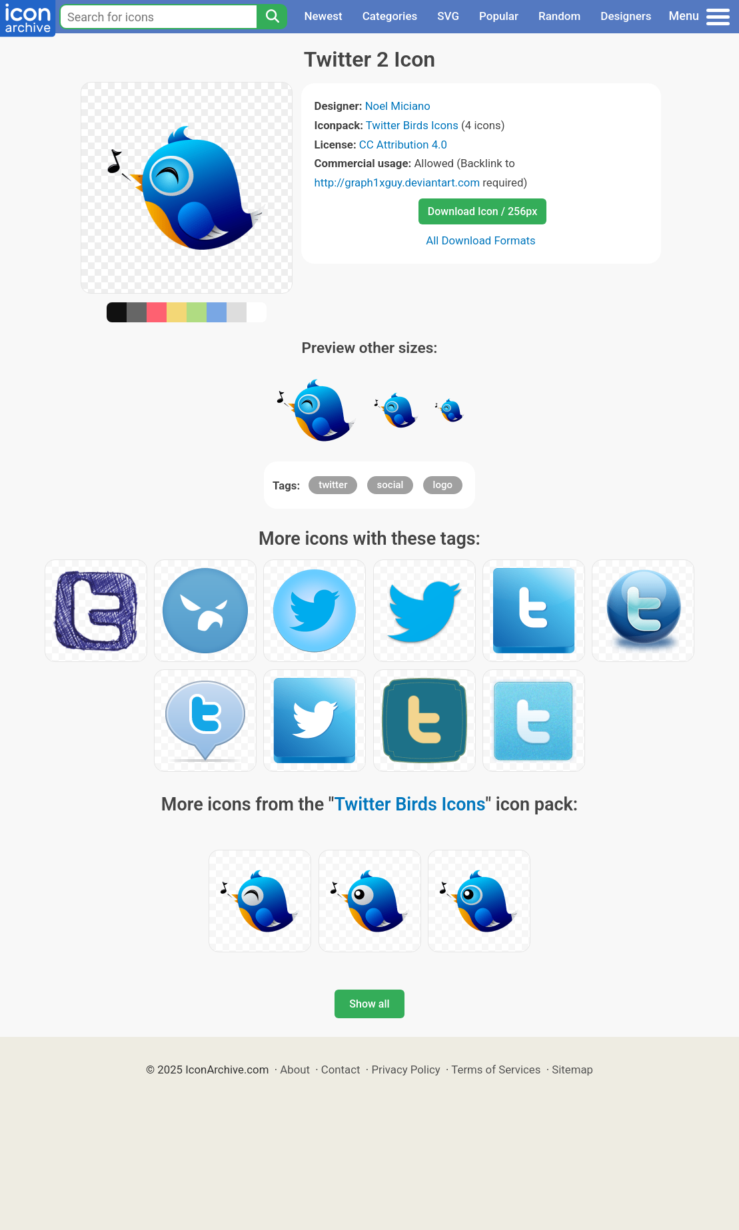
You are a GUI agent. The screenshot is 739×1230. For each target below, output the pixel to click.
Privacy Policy (405, 1069)
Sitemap (572, 1069)
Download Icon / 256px (482, 211)
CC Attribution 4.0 (403, 144)
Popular (498, 16)
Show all (369, 1004)
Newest (323, 16)
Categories (390, 16)
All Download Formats (481, 240)
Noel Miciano (397, 106)
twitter (333, 485)
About (295, 1069)
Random (559, 16)
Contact (341, 1069)
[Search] (272, 16)
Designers (625, 16)
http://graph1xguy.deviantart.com (397, 182)
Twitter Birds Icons (412, 125)
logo (442, 485)
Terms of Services (495, 1069)
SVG (448, 16)
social (390, 485)
